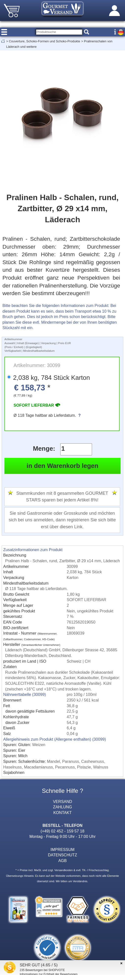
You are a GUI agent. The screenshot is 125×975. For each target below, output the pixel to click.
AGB (62, 860)
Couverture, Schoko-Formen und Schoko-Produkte (44, 41)
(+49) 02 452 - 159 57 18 (62, 831)
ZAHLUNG (62, 807)
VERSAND (62, 801)
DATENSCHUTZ (62, 855)
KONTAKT (62, 812)
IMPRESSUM (62, 849)
